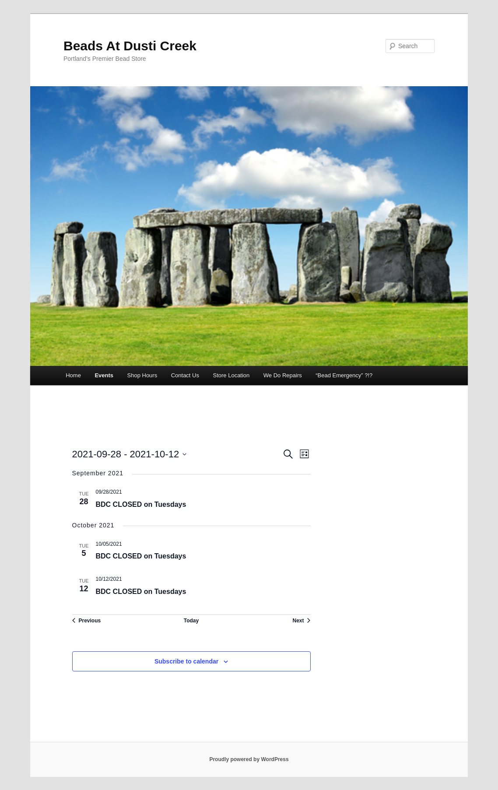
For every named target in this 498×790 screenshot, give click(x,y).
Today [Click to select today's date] (191, 621)
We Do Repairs (282, 375)
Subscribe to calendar (186, 661)
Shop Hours (142, 375)
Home (73, 375)
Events (104, 375)
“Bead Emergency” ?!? (344, 375)
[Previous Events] (86, 620)
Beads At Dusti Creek (129, 46)
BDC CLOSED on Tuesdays (141, 504)
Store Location (231, 375)
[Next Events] (301, 620)
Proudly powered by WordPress (248, 759)
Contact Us (185, 375)
